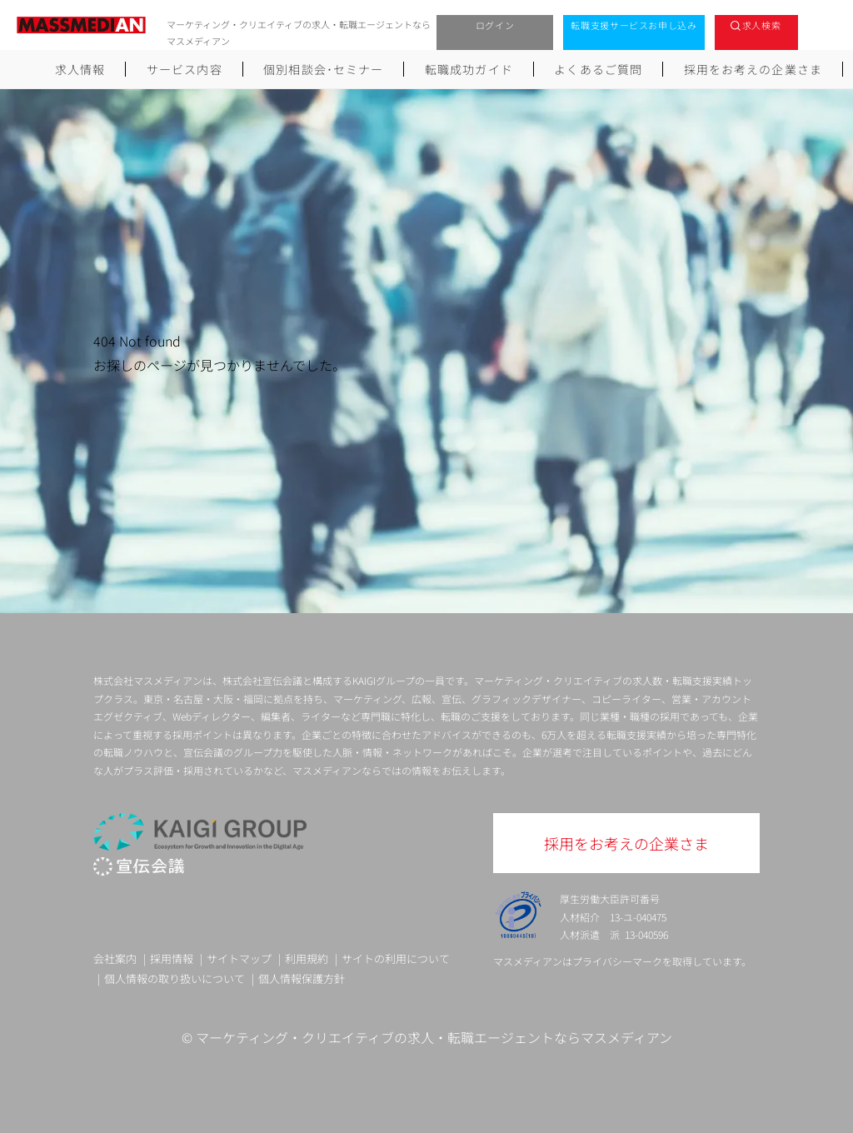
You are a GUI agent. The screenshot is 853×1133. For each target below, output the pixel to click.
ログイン (495, 25)
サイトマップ (239, 958)
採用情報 (171, 958)
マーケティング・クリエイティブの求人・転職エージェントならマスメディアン (434, 1037)
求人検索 (761, 25)
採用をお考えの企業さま (753, 69)
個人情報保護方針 (301, 978)
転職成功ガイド (469, 69)
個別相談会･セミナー (323, 69)
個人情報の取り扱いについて (174, 978)
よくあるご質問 (598, 69)
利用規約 (306, 958)
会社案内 (115, 958)
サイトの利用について (396, 958)
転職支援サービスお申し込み (634, 25)
